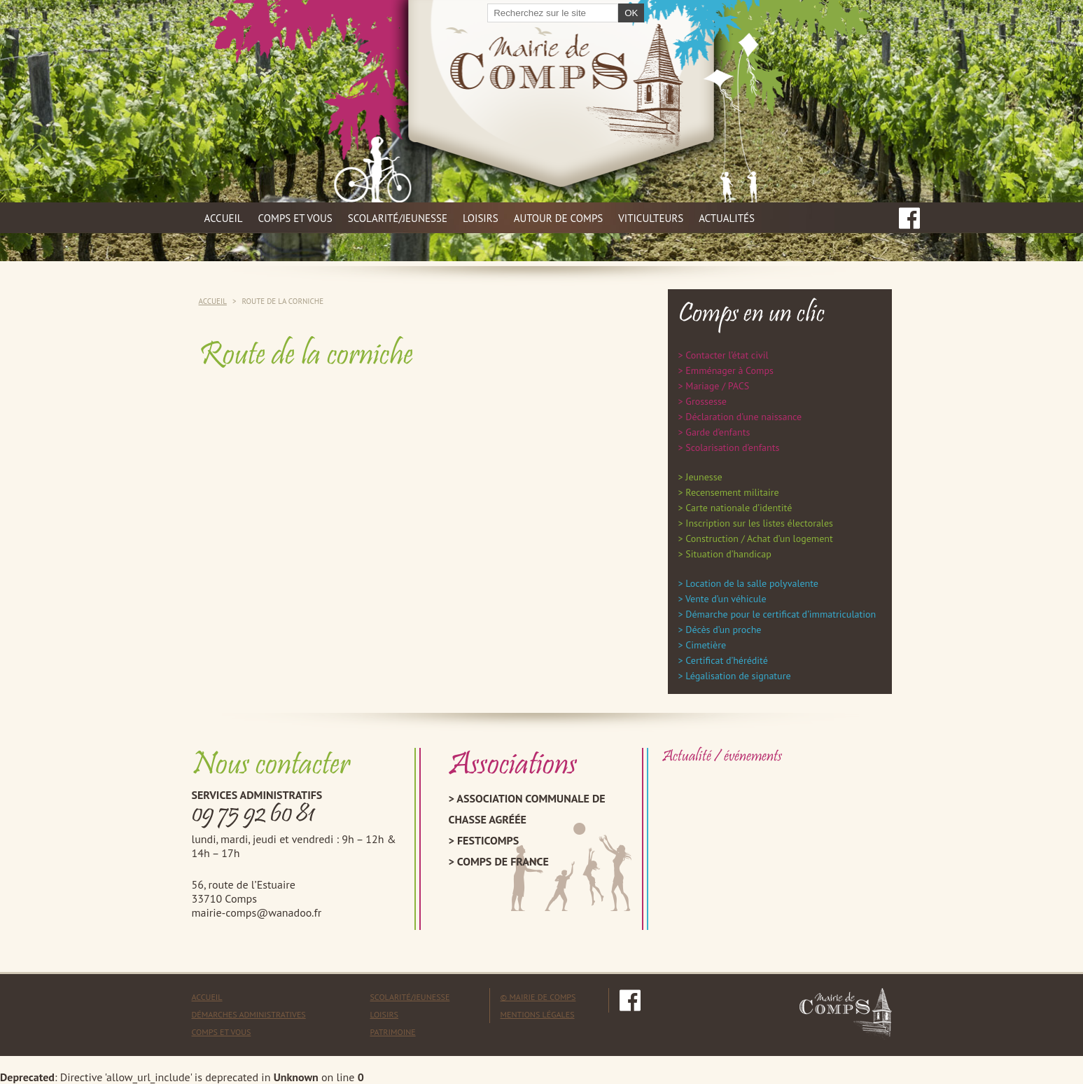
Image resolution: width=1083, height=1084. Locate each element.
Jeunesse (703, 477)
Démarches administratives (249, 1014)
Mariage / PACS (717, 386)
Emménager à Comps (729, 370)
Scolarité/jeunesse (397, 218)
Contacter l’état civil (726, 355)
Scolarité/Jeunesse (410, 997)
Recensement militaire (731, 492)
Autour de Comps (558, 218)
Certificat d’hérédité (726, 660)
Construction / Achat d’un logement (758, 538)
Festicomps (488, 840)
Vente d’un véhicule (726, 598)
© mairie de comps (538, 997)
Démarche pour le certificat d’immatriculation (780, 614)
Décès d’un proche (723, 629)
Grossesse (706, 401)
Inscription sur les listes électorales (759, 523)
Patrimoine (393, 1032)
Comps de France (503, 861)
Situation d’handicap (728, 554)
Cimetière (705, 645)
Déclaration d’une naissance (743, 416)
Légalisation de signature (737, 675)
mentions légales (538, 1014)
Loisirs (480, 218)
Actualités (727, 218)
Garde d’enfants (717, 432)
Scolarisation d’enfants (732, 447)
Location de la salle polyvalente (751, 583)
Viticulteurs (650, 218)
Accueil (223, 218)
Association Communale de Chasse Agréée (527, 808)
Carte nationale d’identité (738, 507)
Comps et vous (295, 218)
